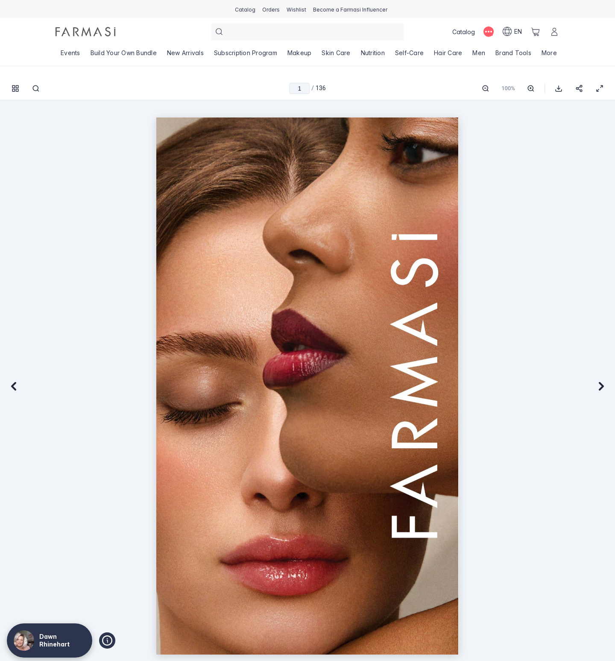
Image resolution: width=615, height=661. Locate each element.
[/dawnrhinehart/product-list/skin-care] (335, 55)
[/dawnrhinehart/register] (271, 9)
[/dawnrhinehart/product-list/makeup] (299, 55)
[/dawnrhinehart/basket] (535, 31)
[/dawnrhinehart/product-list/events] (70, 55)
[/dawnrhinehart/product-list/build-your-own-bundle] (123, 55)
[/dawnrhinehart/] (85, 31)
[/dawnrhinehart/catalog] (245, 9)
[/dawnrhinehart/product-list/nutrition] (373, 55)
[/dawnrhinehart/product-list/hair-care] (448, 55)
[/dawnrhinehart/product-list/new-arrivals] (185, 55)
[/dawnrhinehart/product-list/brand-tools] (513, 55)
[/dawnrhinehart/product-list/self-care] (409, 55)
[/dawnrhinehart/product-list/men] (478, 55)
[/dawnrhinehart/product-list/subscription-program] (245, 55)
